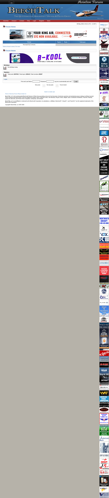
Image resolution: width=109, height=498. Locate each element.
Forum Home (10, 27)
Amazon (14, 21)
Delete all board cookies (9, 46)
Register (41, 21)
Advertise (6, 21)
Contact (22, 21)
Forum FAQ (17, 93)
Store (48, 21)
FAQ (28, 21)
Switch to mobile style (49, 91)
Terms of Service (9, 93)
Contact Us (23, 93)
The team (17, 46)
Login (34, 21)
